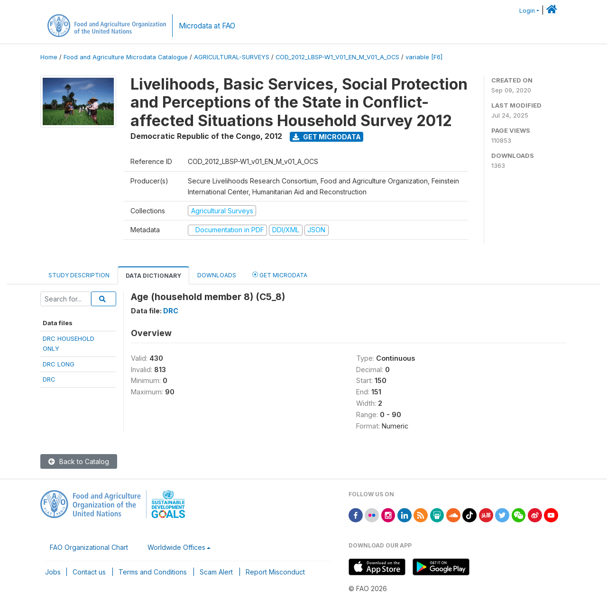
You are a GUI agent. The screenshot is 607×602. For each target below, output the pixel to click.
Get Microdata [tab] (279, 275)
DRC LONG (58, 364)
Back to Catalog (78, 461)
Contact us (89, 572)
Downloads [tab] (216, 275)
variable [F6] (423, 57)
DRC (49, 379)
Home (48, 57)
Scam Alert (216, 572)
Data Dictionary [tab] (153, 275)
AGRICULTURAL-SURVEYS (231, 57)
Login (527, 10)
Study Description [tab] (79, 275)
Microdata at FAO (207, 25)
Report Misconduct (275, 572)
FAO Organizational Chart (89, 547)
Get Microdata (327, 137)
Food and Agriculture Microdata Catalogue (126, 57)
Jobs (53, 572)
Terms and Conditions (153, 572)
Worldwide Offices (176, 547)
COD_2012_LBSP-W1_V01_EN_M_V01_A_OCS (337, 57)
